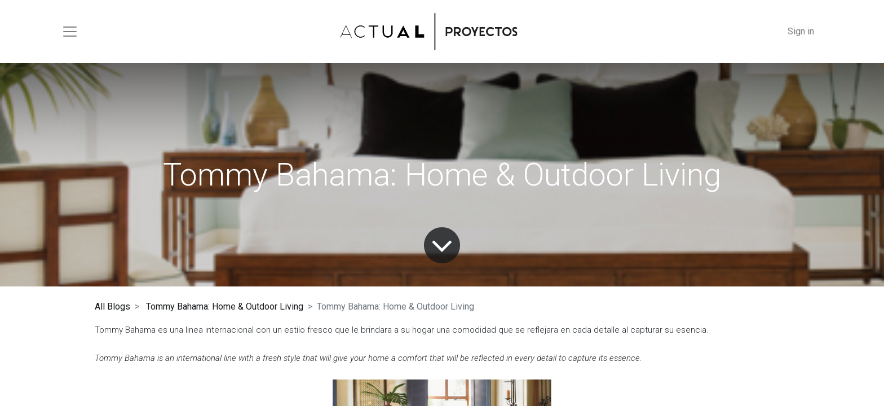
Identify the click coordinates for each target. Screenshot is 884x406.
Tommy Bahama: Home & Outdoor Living (224, 306)
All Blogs (112, 306)
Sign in (801, 31)
